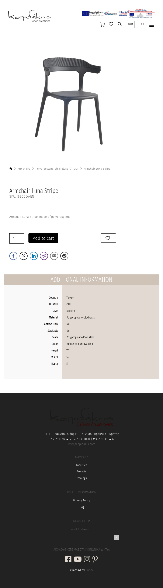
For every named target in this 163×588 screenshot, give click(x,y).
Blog (81, 507)
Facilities (81, 465)
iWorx (89, 570)
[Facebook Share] (13, 256)
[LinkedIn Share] (34, 256)
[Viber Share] (44, 256)
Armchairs (24, 169)
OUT (75, 169)
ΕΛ (142, 24)
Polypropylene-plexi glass (52, 169)
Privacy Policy (81, 500)
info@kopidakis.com (81, 444)
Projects (81, 471)
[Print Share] (64, 256)
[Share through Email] (54, 256)
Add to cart (43, 238)
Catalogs (81, 478)
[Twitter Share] (24, 256)
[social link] (68, 559)
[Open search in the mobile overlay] (120, 24)
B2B (130, 24)
